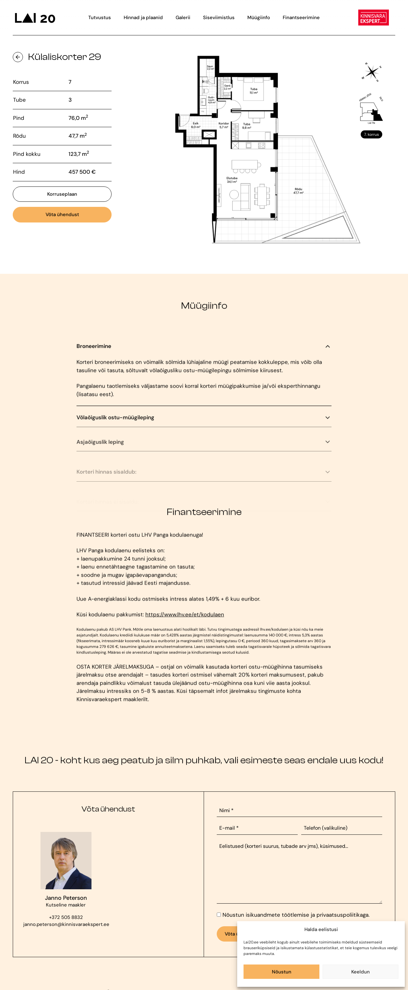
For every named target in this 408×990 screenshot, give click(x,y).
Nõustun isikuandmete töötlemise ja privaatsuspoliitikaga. (295, 914)
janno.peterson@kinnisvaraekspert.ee (65, 924)
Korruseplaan (62, 194)
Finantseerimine (301, 17)
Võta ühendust (62, 214)
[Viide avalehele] (34, 17)
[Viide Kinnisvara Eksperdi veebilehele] (373, 17)
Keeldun (360, 972)
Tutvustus (99, 17)
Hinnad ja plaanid (143, 17)
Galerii (183, 17)
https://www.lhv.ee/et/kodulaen (184, 619)
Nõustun (281, 972)
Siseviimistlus (219, 17)
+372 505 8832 (66, 917)
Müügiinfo (258, 17)
